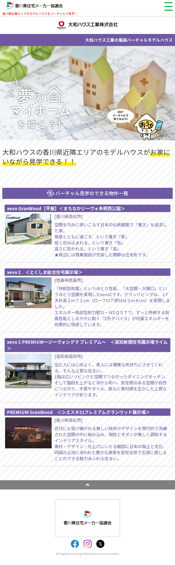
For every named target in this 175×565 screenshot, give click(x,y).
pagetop (87, 484)
